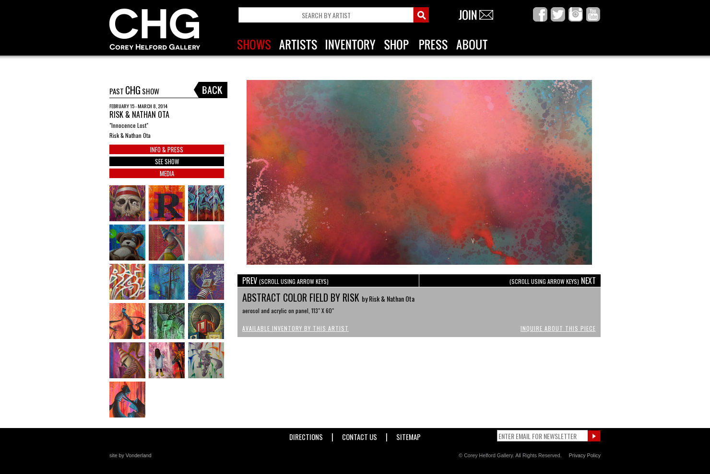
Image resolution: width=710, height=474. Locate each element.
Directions (306, 435)
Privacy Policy (585, 455)
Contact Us (359, 435)
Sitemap (408, 435)
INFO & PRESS (166, 149)
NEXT (552, 280)
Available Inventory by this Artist (295, 328)
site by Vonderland (130, 455)
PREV (285, 280)
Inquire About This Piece (558, 328)
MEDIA (167, 173)
